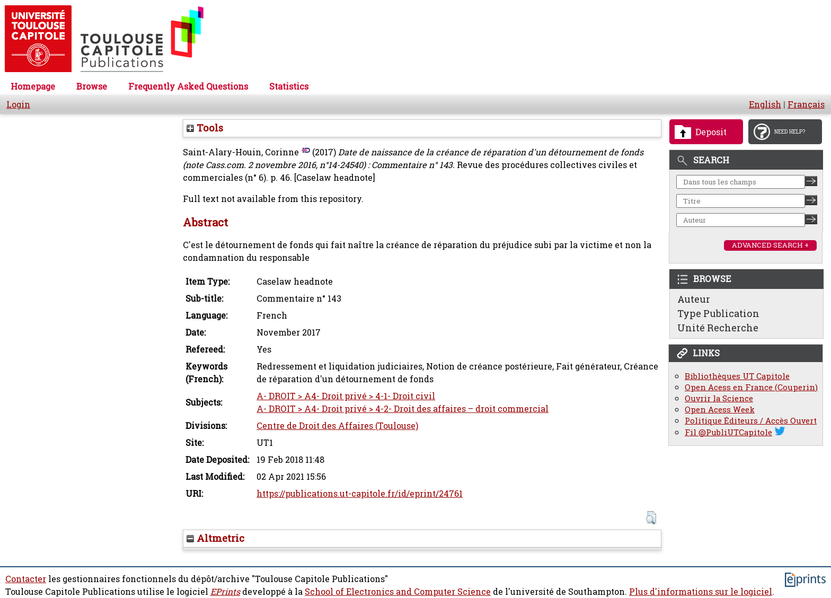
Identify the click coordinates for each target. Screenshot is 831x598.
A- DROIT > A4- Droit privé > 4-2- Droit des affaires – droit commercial (403, 409)
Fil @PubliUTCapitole (728, 432)
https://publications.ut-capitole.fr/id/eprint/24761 (360, 493)
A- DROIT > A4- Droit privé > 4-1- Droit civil (346, 396)
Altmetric (215, 538)
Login (18, 104)
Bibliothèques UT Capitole (737, 376)
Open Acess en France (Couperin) (751, 387)
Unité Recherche (717, 327)
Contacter (25, 579)
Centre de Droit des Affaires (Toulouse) (337, 426)
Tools (205, 127)
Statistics (288, 86)
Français (806, 104)
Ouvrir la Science (719, 398)
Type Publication (718, 313)
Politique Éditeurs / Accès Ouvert (751, 420)
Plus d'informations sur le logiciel (700, 591)
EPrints (225, 591)
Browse (91, 86)
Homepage (33, 86)
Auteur (693, 299)
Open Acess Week (720, 409)
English (765, 104)
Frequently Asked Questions (188, 86)
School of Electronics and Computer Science (398, 591)
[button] (651, 517)
